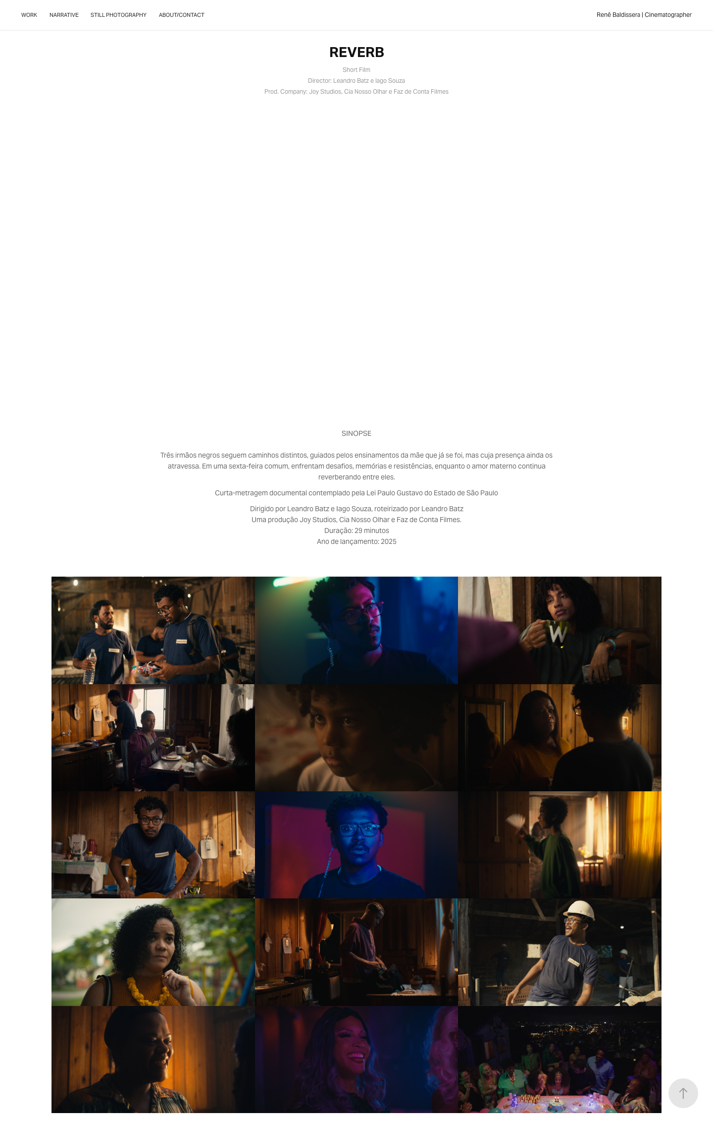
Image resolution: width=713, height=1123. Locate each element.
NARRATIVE (64, 14)
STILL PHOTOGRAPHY (119, 14)
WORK (29, 14)
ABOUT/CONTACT (181, 14)
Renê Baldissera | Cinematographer (644, 14)
